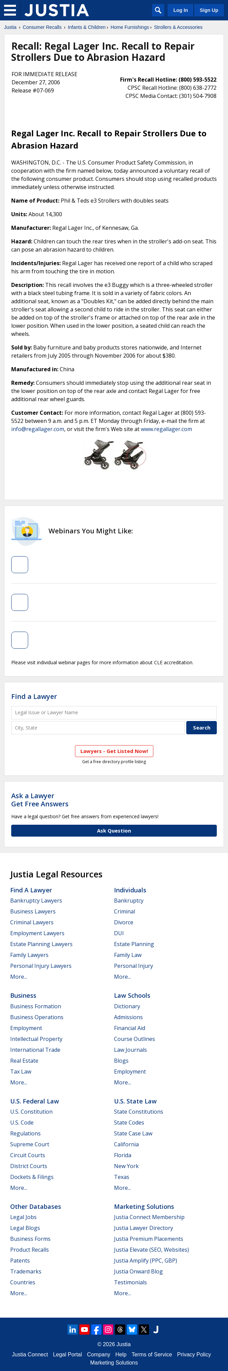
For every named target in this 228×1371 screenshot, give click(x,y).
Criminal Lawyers (32, 922)
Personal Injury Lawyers (41, 966)
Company (98, 1354)
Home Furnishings (130, 27)
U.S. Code (22, 1122)
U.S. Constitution (31, 1111)
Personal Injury (133, 966)
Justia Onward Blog (138, 1271)
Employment (26, 1028)
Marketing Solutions (144, 1206)
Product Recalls (29, 1249)
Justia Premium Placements (148, 1239)
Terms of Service (152, 1354)
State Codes (129, 1122)
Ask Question (114, 830)
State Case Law (133, 1133)
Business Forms (30, 1239)
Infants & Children (87, 27)
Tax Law (20, 1071)
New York (126, 1166)
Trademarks (25, 1271)
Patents (20, 1260)
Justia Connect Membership (149, 1217)
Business (23, 995)
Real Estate (24, 1060)
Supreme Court (29, 1144)
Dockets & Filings (32, 1177)
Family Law (127, 955)
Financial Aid (129, 1028)
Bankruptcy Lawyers (36, 900)
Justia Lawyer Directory (143, 1228)
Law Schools (132, 995)
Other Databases (35, 1206)
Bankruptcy (129, 900)
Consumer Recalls (42, 27)
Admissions (128, 1017)
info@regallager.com (37, 429)
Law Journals (130, 1049)
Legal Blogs (25, 1228)
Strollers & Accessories (178, 27)
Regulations (25, 1133)
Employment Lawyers (37, 933)
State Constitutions (138, 1111)
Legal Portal (67, 1354)
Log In (180, 10)
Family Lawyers (29, 955)
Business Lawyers (33, 911)
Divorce (123, 922)
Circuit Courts (27, 1155)
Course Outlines (134, 1039)
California (126, 1144)
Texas (121, 1177)
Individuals (130, 890)
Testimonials (130, 1282)
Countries (22, 1282)
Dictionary (127, 1006)
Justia (10, 27)
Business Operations (36, 1017)
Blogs (121, 1060)
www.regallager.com (166, 429)
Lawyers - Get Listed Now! (114, 751)
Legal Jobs (23, 1217)
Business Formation (35, 1006)
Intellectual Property (36, 1039)
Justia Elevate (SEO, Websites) (151, 1249)
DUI (119, 933)
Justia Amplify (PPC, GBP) (145, 1260)
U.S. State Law (135, 1101)
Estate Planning (134, 944)
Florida (122, 1155)
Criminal (124, 911)
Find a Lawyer (34, 696)
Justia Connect (30, 1354)
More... (18, 976)
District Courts (28, 1166)
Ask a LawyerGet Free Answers (40, 799)
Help (121, 1354)
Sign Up (209, 10)
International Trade (35, 1049)
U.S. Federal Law (34, 1101)
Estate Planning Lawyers (41, 944)
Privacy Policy (194, 1354)
